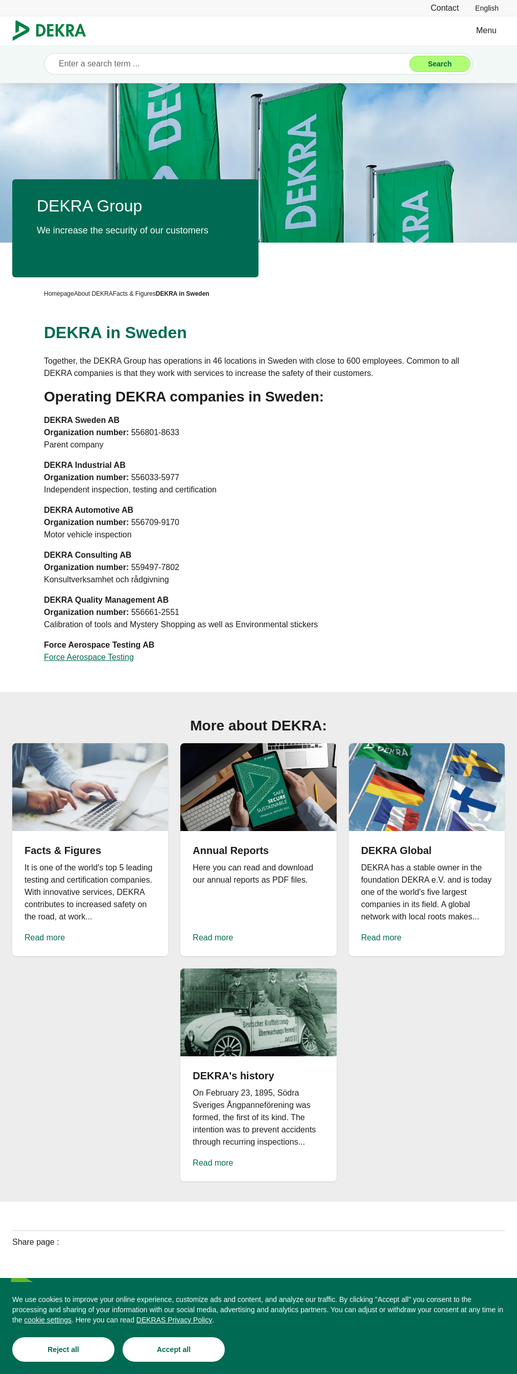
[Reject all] (63, 1350)
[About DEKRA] (93, 293)
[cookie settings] (48, 1321)
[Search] (440, 64)
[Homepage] (59, 293)
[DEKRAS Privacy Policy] (174, 1321)
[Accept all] (174, 1350)
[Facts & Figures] (134, 293)
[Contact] (445, 8)
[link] (487, 8)
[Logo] (53, 30)
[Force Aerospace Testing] (89, 657)
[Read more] (90, 849)
